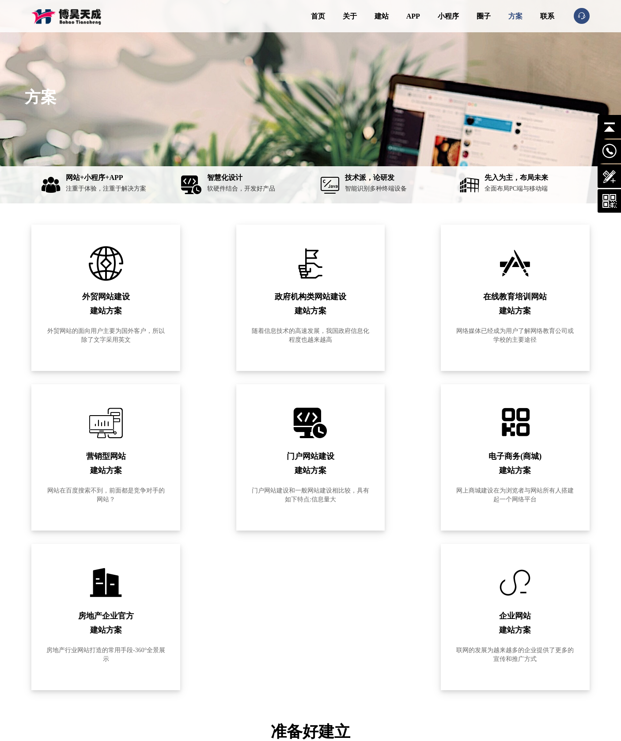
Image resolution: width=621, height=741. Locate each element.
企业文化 (194, 658)
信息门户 (262, 668)
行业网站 (262, 658)
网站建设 (328, 647)
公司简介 (194, 647)
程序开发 (395, 690)
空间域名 (395, 679)
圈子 (484, 16)
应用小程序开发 (336, 668)
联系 (547, 16)
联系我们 (194, 679)
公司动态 (395, 647)
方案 (515, 16)
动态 (391, 628)
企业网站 (262, 647)
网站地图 (303, 723)
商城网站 (262, 679)
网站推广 (395, 658)
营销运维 (328, 679)
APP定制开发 (333, 658)
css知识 (421, 668)
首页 (318, 16)
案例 (257, 628)
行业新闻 (423, 679)
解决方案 (395, 668)
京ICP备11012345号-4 (168, 723)
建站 (382, 16)
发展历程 (194, 668)
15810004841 (81, 680)
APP (413, 16)
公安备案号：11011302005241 (244, 723)
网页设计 (423, 658)
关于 (350, 16)
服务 (324, 628)
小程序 (448, 16)
